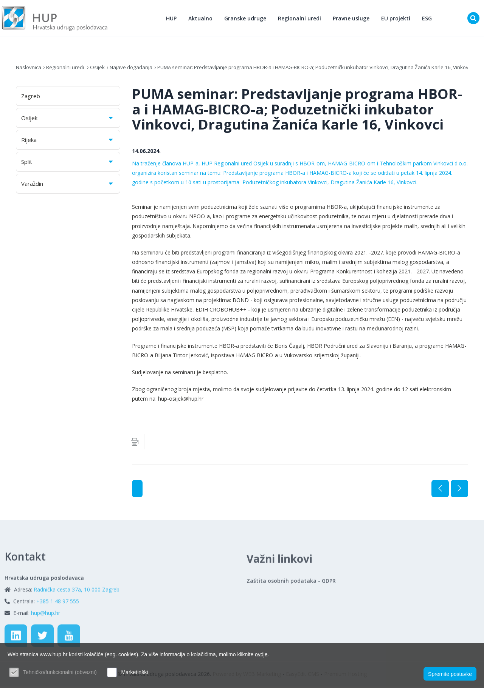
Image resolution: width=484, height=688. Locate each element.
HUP (173, 19)
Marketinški (134, 672)
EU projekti (397, 19)
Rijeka (67, 141)
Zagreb (30, 98)
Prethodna (440, 490)
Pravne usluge (352, 19)
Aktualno (202, 19)
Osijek (100, 69)
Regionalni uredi (301, 19)
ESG (428, 19)
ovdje (261, 654)
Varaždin (67, 185)
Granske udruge (247, 19)
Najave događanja (135, 69)
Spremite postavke (450, 673)
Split (67, 163)
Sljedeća (459, 490)
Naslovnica (29, 69)
